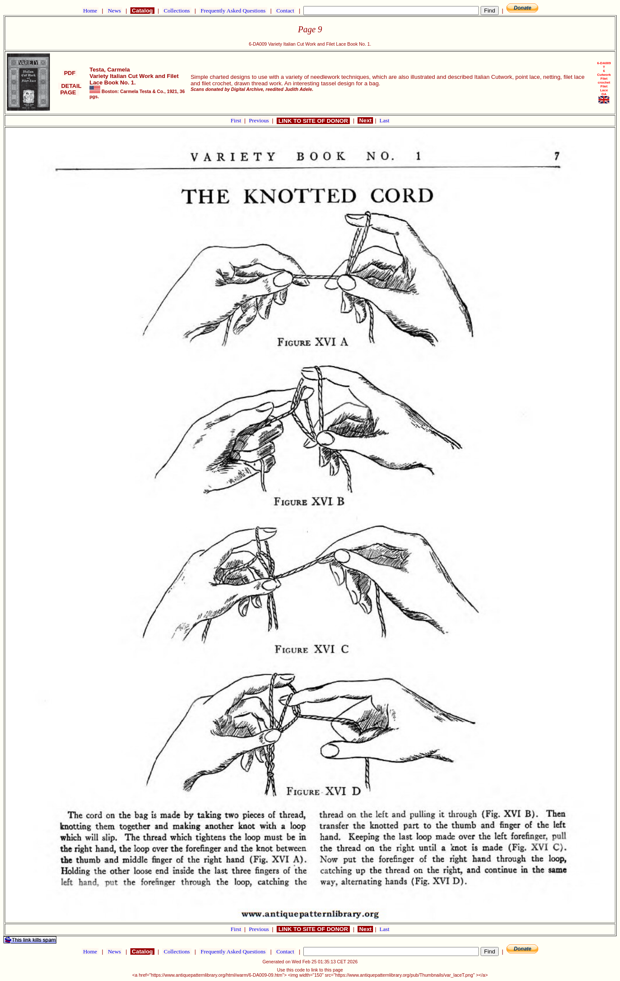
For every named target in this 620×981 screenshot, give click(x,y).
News (114, 10)
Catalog (142, 10)
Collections (176, 10)
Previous (259, 120)
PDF (69, 73)
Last (384, 120)
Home (90, 10)
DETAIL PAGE (70, 89)
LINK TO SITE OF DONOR (313, 121)
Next (365, 120)
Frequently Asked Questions (233, 10)
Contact (285, 10)
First (237, 120)
